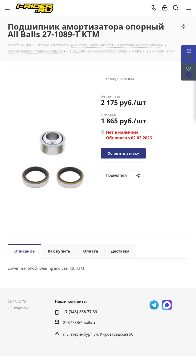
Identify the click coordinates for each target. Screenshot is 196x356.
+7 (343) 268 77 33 (80, 311)
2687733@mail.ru (79, 322)
